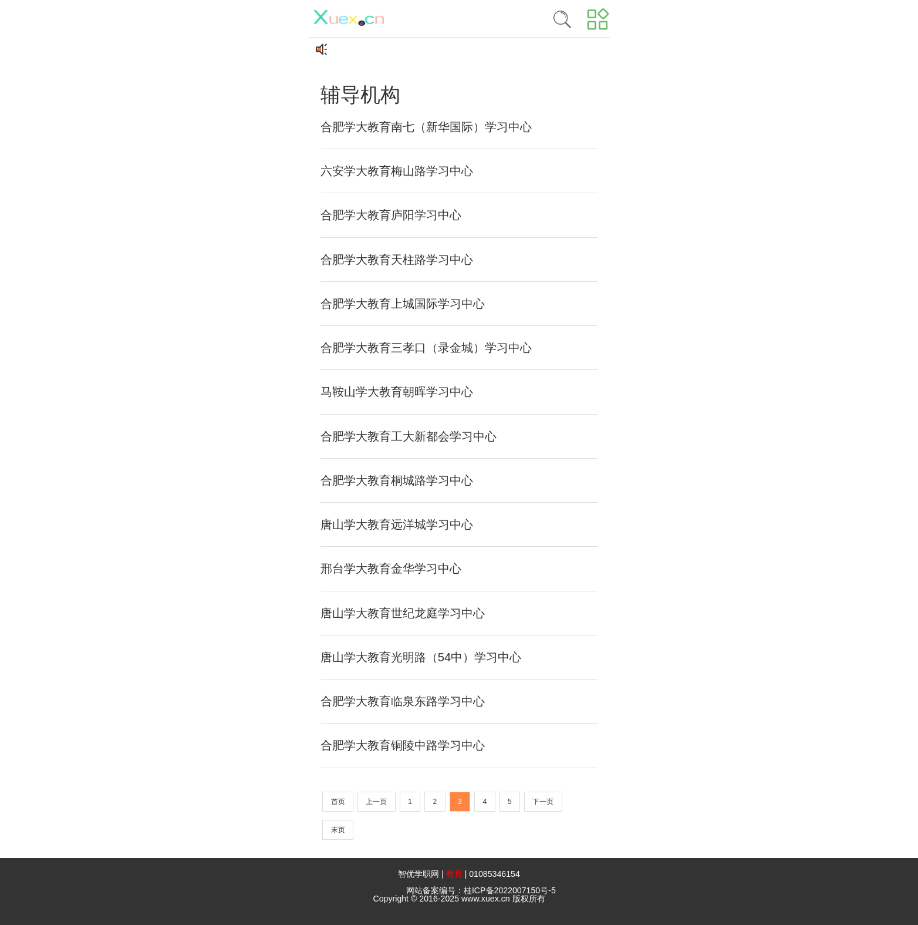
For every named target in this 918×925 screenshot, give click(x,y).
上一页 (376, 802)
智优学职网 (418, 874)
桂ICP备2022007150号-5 (510, 890)
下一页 (543, 802)
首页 (338, 802)
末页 (338, 830)
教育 (454, 874)
